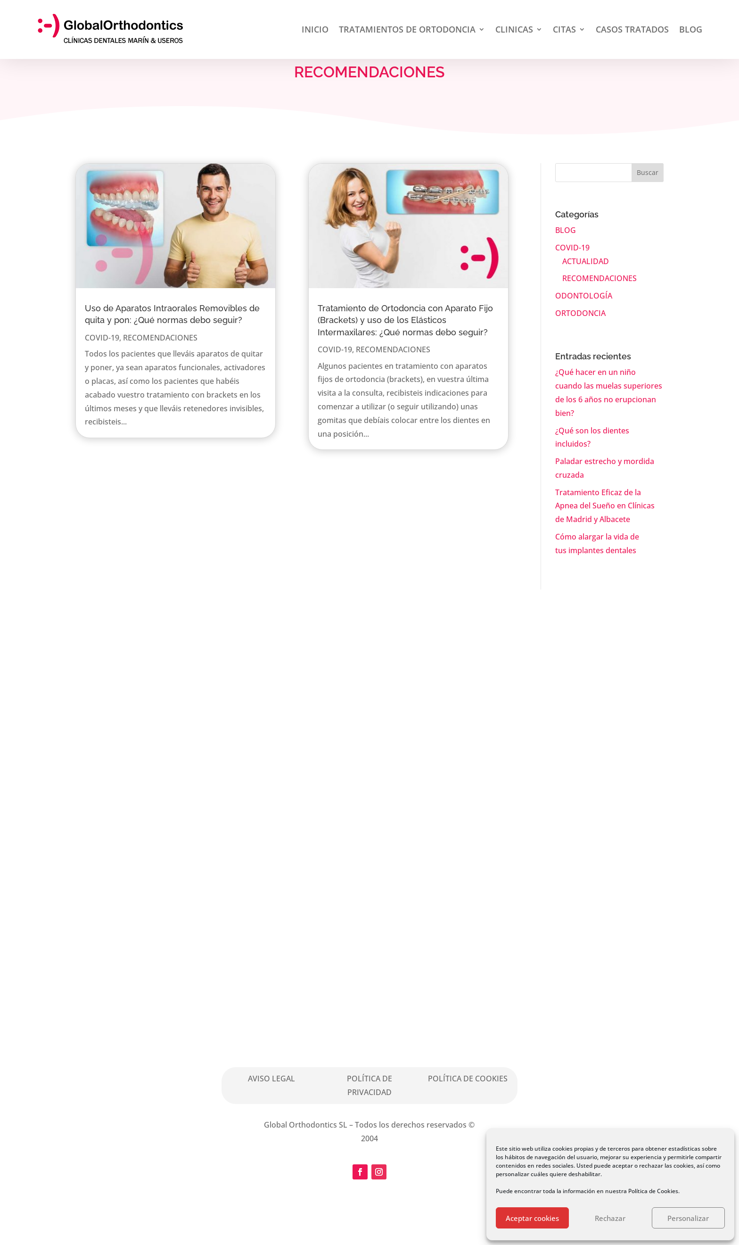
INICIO (315, 29)
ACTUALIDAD (585, 261)
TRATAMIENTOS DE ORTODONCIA (407, 29)
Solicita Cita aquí (410, 811)
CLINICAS (514, 29)
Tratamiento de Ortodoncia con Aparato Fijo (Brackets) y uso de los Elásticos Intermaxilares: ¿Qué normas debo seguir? (405, 320)
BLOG (690, 29)
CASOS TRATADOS (632, 29)
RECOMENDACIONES (160, 337)
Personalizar (688, 1218)
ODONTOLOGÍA (583, 295)
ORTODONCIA (580, 313)
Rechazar (610, 1218)
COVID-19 (102, 337)
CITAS (564, 29)
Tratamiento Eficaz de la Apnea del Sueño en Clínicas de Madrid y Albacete (605, 506)
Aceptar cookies (532, 1218)
